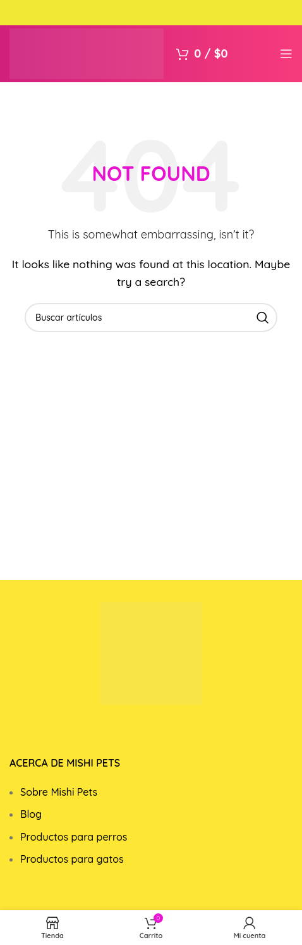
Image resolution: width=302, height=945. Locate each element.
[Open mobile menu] (286, 53)
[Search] (151, 317)
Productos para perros (73, 837)
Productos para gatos (72, 859)
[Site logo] (86, 52)
